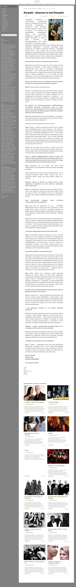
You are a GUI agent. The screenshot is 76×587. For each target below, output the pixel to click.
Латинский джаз (8, 172)
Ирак (8, 120)
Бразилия (3, 110)
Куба (11, 126)
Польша (14, 135)
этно (8, 40)
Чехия (2, 148)
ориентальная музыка (9, 178)
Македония (9, 128)
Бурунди (7, 110)
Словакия (8, 139)
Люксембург (4, 128)
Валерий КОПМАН (12, 60)
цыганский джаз (9, 189)
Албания (3, 154)
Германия (3, 116)
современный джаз (8, 191)
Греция (11, 116)
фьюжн (14, 187)
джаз (5, 40)
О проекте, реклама (37, 3)
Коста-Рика (7, 126)
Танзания (9, 163)
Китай (10, 124)
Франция (8, 146)
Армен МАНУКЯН (10, 55)
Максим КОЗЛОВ (5, 77)
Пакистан (3, 135)
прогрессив (8, 182)
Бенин (6, 109)
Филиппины (14, 163)
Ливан (11, 127)
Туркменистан (4, 143)
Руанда (10, 161)
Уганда (12, 143)
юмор (3, 30)
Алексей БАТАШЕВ (9, 47)
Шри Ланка (13, 153)
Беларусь (14, 108)
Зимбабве (3, 119)
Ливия (2, 160)
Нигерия (3, 132)
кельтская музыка (5, 180)
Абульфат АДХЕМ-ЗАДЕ (9, 44)
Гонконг (7, 116)
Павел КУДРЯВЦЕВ (5, 88)
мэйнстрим (11, 174)
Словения (12, 139)
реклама (3, 197)
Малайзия (3, 130)
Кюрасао (9, 152)
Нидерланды (8, 132)
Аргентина (6, 106)
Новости (28, 3)
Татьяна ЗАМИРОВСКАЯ (6, 94)
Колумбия (14, 124)
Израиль (8, 119)
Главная (21, 3)
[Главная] (37, 1)
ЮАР (15, 149)
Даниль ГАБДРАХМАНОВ (6, 99)
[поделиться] (44, 16)
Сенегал (7, 138)
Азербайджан (13, 105)
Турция (9, 143)
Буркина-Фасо (8, 156)
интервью (29, 8)
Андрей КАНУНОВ (5, 53)
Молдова (7, 131)
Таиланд (9, 141)
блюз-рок (13, 171)
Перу (11, 135)
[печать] (52, 16)
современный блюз (5, 185)
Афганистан (3, 108)
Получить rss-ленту (50, 3)
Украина (8, 145)
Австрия (8, 105)
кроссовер (3, 182)
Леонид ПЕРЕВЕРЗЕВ (6, 75)
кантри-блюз (4, 179)
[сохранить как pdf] (63, 16)
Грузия (14, 116)
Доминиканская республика (10, 117)
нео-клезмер (7, 175)
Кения (2, 152)
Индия (11, 119)
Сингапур (3, 139)
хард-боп (3, 189)
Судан (2, 141)
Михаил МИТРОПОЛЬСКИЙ (7, 79)
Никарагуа (13, 132)
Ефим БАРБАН (9, 69)
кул (2, 172)
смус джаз (12, 183)
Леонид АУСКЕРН (12, 73)
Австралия (3, 105)
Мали (7, 130)
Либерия (12, 159)
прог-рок (11, 180)
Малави (6, 160)
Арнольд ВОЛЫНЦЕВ (6, 57)
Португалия (3, 137)
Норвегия (11, 134)
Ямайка (2, 150)
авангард (3, 168)
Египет (12, 157)
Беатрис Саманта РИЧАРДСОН (8, 98)
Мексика (3, 131)
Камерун (3, 124)
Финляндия (3, 146)
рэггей (5, 183)
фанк (6, 187)
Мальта (8, 153)
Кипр (5, 152)
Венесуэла (3, 113)
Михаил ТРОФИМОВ (5, 80)
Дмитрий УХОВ (13, 66)
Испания (8, 121)
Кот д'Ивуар (7, 159)
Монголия (3, 161)
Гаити (12, 115)
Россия (14, 137)
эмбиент (10, 190)
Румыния (3, 138)
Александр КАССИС (5, 46)
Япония (2, 164)
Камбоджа (12, 123)
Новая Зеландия (4, 134)
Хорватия (13, 146)
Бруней (2, 156)
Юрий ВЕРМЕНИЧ (5, 97)
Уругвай (12, 145)
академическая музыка (11, 168)
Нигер (7, 161)
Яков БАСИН (12, 97)
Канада (7, 124)
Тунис (11, 142)
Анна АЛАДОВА (10, 54)
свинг (8, 183)
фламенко (10, 187)
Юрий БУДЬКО (11, 95)
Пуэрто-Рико (10, 137)
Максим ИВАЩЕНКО (9, 76)
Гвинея (2, 157)
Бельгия (3, 109)
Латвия (8, 127)
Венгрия (10, 112)
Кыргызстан (3, 127)
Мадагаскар (3, 153)
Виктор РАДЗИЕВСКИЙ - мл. (7, 61)
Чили (5, 148)
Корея (2, 126)
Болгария (10, 109)
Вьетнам (3, 115)
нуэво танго (7, 176)
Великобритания (4, 112)
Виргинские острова (10, 113)
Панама (7, 135)
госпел (2, 175)
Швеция (14, 148)
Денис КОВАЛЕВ (5, 65)
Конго (2, 159)
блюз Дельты (8, 171)
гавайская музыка (5, 174)
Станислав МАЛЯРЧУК (10, 93)
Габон (6, 115)
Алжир (2, 106)
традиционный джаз (8, 186)
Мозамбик (10, 160)
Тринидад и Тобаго (5, 142)
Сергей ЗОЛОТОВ (11, 90)
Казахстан (7, 123)
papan (2, 44)
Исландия (3, 121)
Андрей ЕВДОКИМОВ (11, 51)
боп (4, 172)
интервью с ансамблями (37, 8)
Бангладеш (9, 108)
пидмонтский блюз (11, 179)
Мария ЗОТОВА (12, 77)
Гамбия (13, 156)
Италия (11, 121)
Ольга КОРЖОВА (12, 87)
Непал (11, 131)
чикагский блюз (4, 190)
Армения (11, 106)
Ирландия (14, 120)
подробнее (27, 412)
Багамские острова (9, 154)
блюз (2, 40)
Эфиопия (11, 149)
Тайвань (13, 141)
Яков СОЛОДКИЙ (10, 101)
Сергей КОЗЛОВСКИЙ (6, 91)
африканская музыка (5, 169)
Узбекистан (3, 145)
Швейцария (9, 148)
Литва (15, 127)
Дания (2, 117)
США (5, 141)
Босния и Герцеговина (9, 150)
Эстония (7, 149)
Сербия (11, 138)
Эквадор (3, 149)
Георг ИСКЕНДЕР (10, 64)
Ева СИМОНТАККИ (5, 68)
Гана (9, 115)
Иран (10, 120)
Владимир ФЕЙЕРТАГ (6, 62)
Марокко (11, 130)
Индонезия (3, 120)
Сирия (14, 161)
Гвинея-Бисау (7, 157)
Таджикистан (4, 163)
